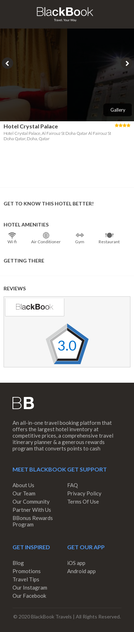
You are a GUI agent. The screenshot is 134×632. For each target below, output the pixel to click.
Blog (18, 563)
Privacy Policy (84, 493)
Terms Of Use (83, 501)
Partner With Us (32, 509)
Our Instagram (30, 587)
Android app (81, 571)
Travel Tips (26, 579)
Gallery (117, 110)
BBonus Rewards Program (33, 521)
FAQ (72, 485)
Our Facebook (29, 595)
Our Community (31, 501)
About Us (23, 485)
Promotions (27, 571)
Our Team (24, 493)
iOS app (76, 563)
